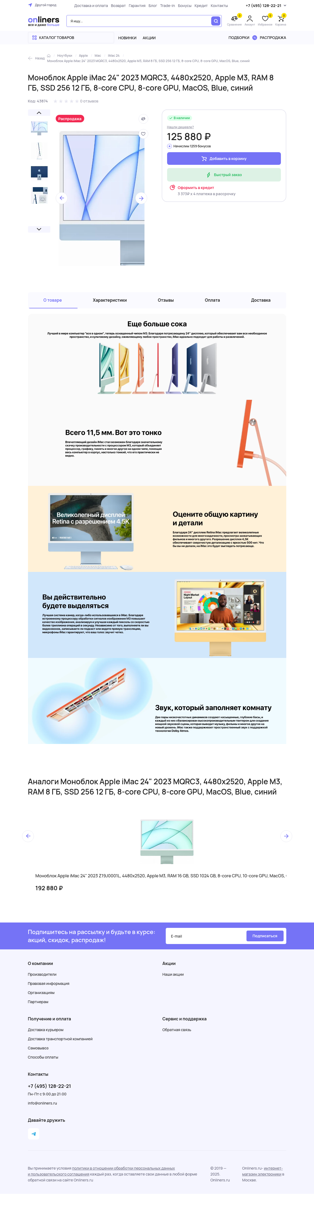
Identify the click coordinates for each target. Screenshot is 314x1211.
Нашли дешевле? (180, 127)
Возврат (117, 5)
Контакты (218, 5)
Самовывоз (38, 1050)
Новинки (127, 37)
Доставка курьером (45, 1031)
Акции (149, 37)
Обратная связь (177, 1031)
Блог (151, 5)
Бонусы (183, 5)
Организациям (41, 994)
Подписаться (264, 938)
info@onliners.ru (42, 1105)
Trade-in (166, 5)
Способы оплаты (43, 1059)
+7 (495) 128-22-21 (49, 1088)
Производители (42, 976)
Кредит (199, 5)
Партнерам (38, 1003)
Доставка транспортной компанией (60, 1040)
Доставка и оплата (90, 5)
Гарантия (135, 5)
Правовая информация (48, 985)
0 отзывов (89, 101)
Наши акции (173, 976)
